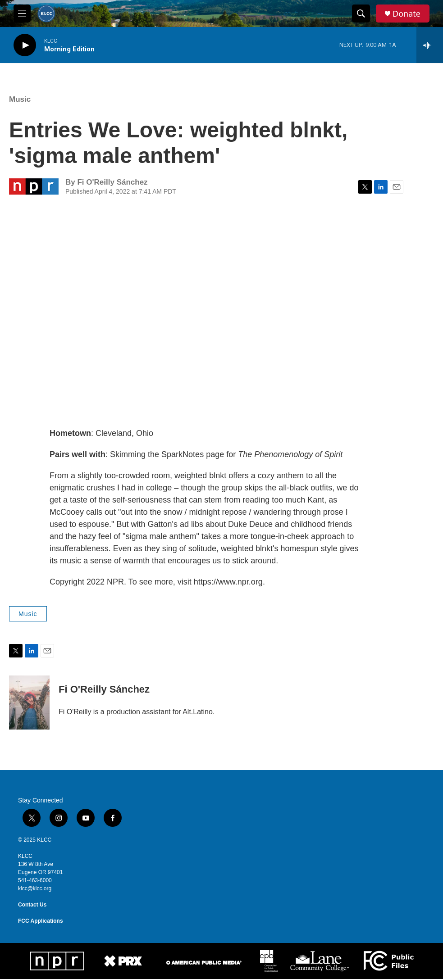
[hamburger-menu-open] (22, 14)
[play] (25, 45)
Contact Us (32, 905)
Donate (406, 13)
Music (20, 99)
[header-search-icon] (361, 14)
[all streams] (429, 45)
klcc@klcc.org (34, 888)
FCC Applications (40, 921)
